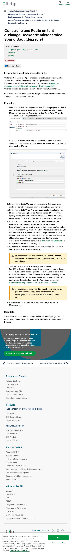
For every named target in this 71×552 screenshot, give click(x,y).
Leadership (11, 494)
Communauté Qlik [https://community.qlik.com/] (40, 531)
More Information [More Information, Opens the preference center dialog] (58, 543)
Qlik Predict (11, 437)
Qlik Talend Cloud (13, 417)
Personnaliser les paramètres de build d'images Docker (33, 283)
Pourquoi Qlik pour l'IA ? (16, 466)
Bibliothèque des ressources (18, 398)
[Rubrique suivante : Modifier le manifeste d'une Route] (52, 363)
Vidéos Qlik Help (13, 381)
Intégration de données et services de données (25, 14)
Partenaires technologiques (17, 473)
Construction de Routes (16, 23)
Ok (58, 538)
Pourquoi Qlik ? (12, 452)
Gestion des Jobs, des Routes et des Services (25, 17)
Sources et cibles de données (19, 476)
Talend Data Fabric (14, 420)
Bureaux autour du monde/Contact (20, 518)
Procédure (11, 53)
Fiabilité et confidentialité (16, 459)
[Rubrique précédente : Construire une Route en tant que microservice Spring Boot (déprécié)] (18, 363)
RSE (7, 498)
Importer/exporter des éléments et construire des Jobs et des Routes (33, 20)
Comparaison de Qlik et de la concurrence (24, 469)
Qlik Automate (12, 440)
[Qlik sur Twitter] (53, 531)
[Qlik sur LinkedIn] (58, 531)
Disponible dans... (14, 66)
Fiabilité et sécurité (14, 455)
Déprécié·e (9, 60)
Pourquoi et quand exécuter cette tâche (22, 49)
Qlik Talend (11, 413)
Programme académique (16, 505)
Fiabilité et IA (11, 462)
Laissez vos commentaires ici (19, 353)
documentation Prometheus (53, 241)
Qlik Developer (12, 384)
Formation (10, 388)
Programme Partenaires (16, 508)
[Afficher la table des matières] (5, 11)
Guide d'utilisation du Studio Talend (21, 11)
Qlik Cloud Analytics (14, 430)
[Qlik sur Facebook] (62, 531)
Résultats (10, 56)
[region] (35, 542)
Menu (67, 5)
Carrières (10, 511)
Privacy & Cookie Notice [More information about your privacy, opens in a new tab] (20, 551)
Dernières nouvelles (14, 515)
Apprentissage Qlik (14, 391)
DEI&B (8, 501)
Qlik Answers (11, 434)
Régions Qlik (11, 479)
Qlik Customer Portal (15, 395)
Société (9, 491)
